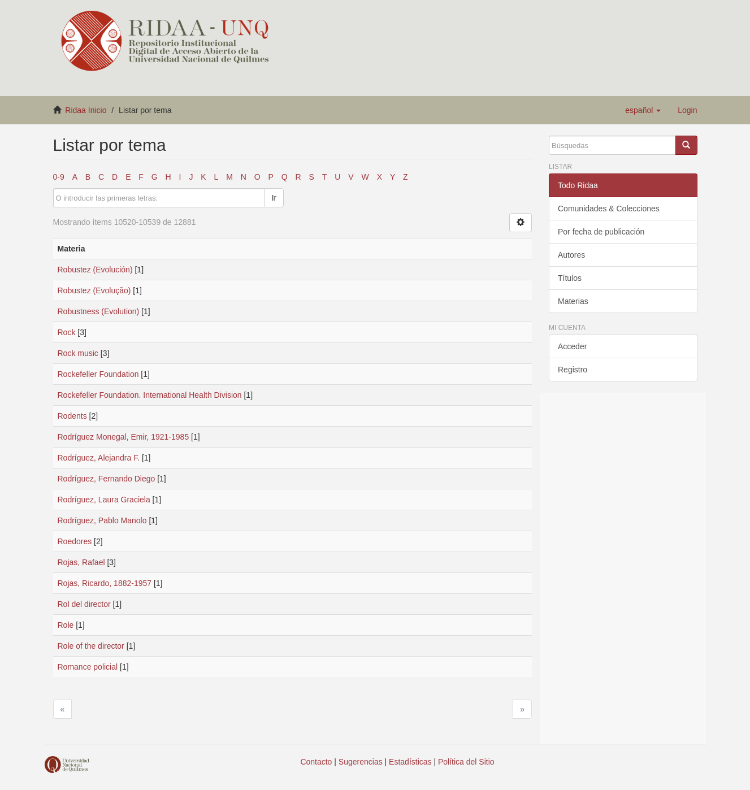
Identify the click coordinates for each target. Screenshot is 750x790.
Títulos (570, 278)
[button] (643, 110)
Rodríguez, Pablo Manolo (102, 520)
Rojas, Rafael (81, 562)
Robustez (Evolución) (95, 269)
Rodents (72, 415)
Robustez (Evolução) (94, 290)
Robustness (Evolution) (99, 311)
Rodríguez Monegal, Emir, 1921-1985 (123, 436)
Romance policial (88, 666)
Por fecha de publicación (601, 231)
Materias (573, 301)
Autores (571, 254)
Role (66, 625)
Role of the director (91, 645)
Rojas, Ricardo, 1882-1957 (105, 583)
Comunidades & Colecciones (609, 208)
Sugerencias (361, 761)
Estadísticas (410, 761)
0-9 (58, 176)
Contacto (316, 761)
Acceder (572, 346)
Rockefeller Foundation (98, 374)
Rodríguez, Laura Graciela (104, 499)
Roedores (75, 541)
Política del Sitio (466, 761)
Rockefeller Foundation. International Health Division (150, 395)
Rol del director (84, 604)
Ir (274, 197)
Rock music (78, 353)
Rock (67, 332)
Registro (572, 369)
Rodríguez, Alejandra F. (99, 457)
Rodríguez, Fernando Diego (106, 478)
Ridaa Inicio (85, 110)
